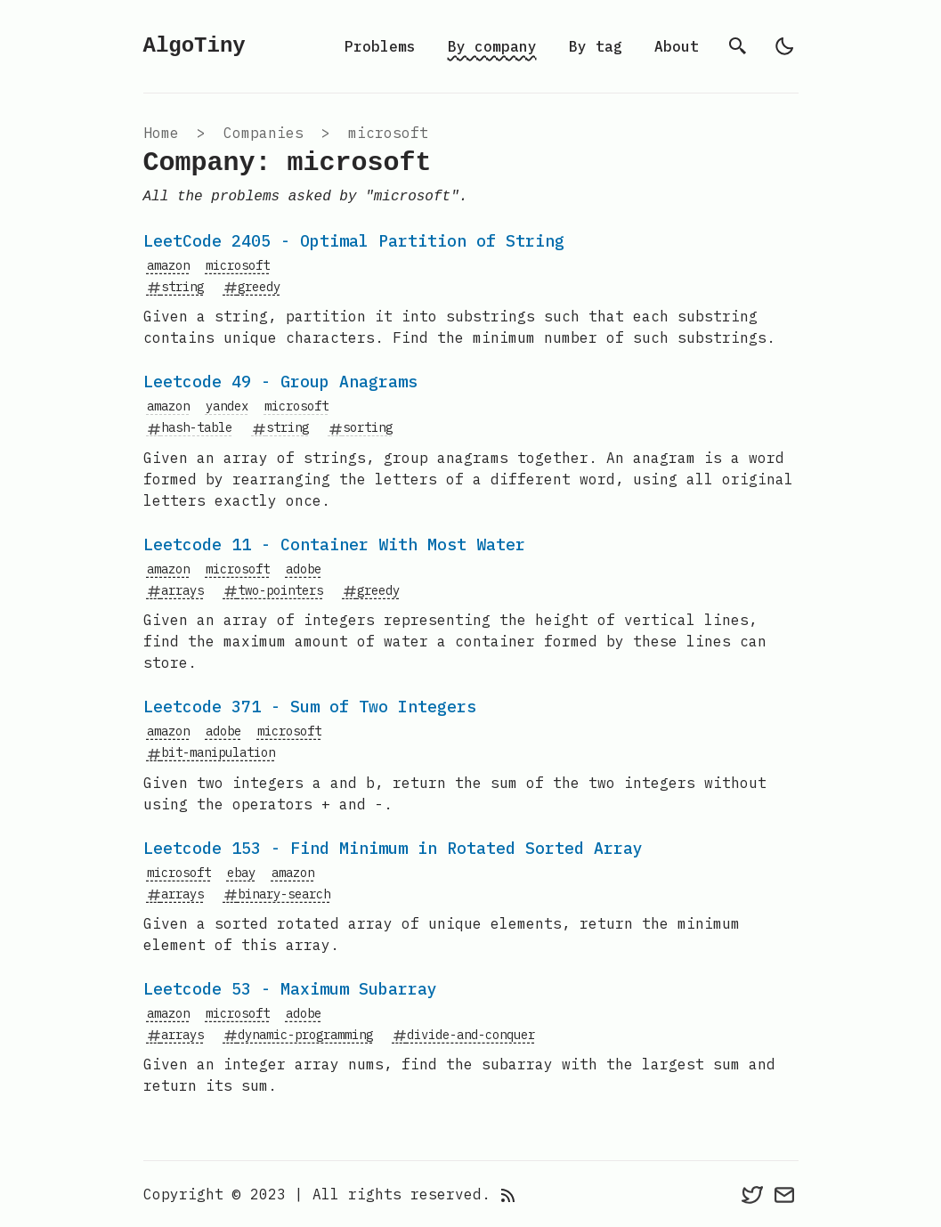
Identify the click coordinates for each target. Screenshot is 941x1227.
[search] (738, 46)
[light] (784, 46)
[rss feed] (508, 1194)
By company (492, 46)
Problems (380, 46)
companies (263, 133)
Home (161, 133)
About (676, 46)
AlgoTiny (194, 46)
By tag (595, 46)
